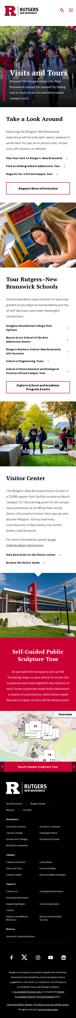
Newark (10, 809)
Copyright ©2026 (15, 1004)
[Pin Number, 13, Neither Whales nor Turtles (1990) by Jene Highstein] (35, 726)
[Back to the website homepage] (21, 11)
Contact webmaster (47, 1009)
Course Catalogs (14, 832)
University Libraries (16, 826)
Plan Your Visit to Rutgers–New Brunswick (37, 158)
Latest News (46, 862)
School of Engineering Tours (28, 361)
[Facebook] (11, 957)
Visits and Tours (14, 868)
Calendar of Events (15, 862)
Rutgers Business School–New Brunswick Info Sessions (37, 351)
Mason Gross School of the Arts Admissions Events (37, 339)
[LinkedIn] (63, 957)
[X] (24, 957)
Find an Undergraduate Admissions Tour (36, 166)
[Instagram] (38, 957)
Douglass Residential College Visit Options (37, 328)
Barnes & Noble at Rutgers (53, 874)
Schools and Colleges (17, 839)
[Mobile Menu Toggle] (70, 10)
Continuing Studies (49, 903)
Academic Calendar (50, 826)
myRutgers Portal (48, 832)
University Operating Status (20, 936)
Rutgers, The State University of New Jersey (47, 1004)
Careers (10, 910)
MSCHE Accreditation (17, 845)
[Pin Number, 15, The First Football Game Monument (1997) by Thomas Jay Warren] (44, 760)
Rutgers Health (38, 803)
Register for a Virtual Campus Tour (32, 174)
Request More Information (38, 188)
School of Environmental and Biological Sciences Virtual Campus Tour (37, 371)
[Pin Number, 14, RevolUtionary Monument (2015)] (49, 754)
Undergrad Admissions (51, 891)
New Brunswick (14, 803)
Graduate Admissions (17, 897)
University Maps (48, 868)
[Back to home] (33, 788)
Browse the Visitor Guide (26, 562)
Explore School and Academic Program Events (38, 387)
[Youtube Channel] (50, 957)
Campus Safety (14, 874)
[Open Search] (62, 10)
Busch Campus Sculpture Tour (38, 767)
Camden (27, 809)
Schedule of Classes (50, 839)
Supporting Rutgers (15, 903)
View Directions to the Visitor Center (33, 554)
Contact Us (11, 891)
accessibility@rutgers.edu (27, 991)
